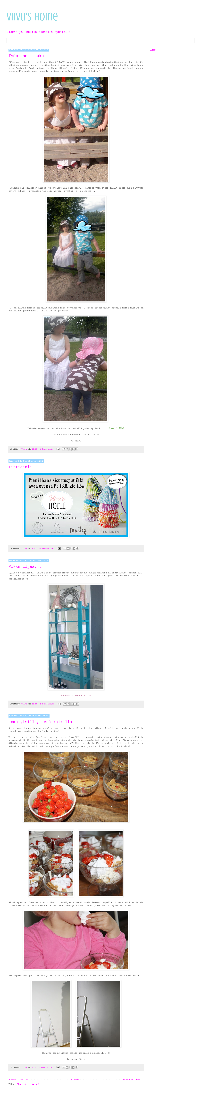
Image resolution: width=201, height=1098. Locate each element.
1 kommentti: (47, 449)
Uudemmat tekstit (18, 1080)
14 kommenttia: (47, 549)
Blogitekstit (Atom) (28, 1084)
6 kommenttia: (46, 1067)
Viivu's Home (32, 16)
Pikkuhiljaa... (25, 566)
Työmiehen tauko (26, 56)
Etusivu (13, 40)
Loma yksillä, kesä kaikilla (40, 722)
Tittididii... (23, 467)
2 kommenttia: (47, 704)
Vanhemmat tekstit (133, 1080)
